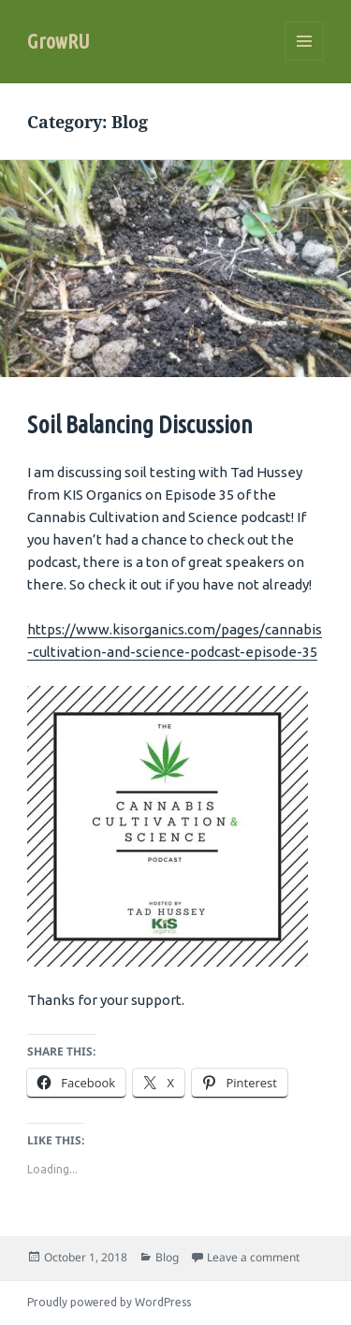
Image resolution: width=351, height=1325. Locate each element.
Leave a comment (253, 1257)
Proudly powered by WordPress (109, 1302)
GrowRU (58, 40)
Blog (167, 1257)
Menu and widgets (304, 60)
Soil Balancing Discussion (140, 424)
